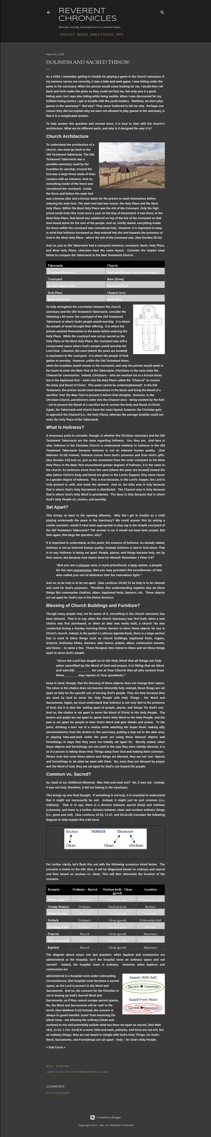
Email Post (62, 1065)
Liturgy (103, 1071)
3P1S (118, 34)
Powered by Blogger (105, 1117)
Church (59, 1071)
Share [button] (49, 1065)
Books (81, 34)
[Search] (162, 11)
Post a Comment (58, 1092)
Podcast (66, 34)
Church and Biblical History (81, 1071)
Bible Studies (101, 34)
